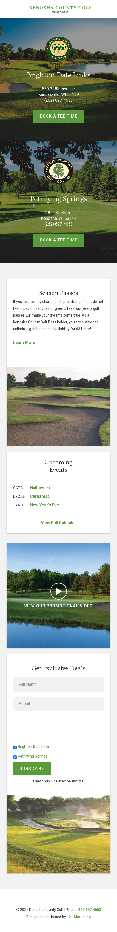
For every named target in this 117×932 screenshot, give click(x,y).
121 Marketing (79, 917)
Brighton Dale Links (34, 746)
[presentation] (53, 726)
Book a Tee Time (58, 116)
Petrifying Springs (33, 756)
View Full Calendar (58, 522)
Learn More (24, 342)
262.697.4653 (89, 909)
